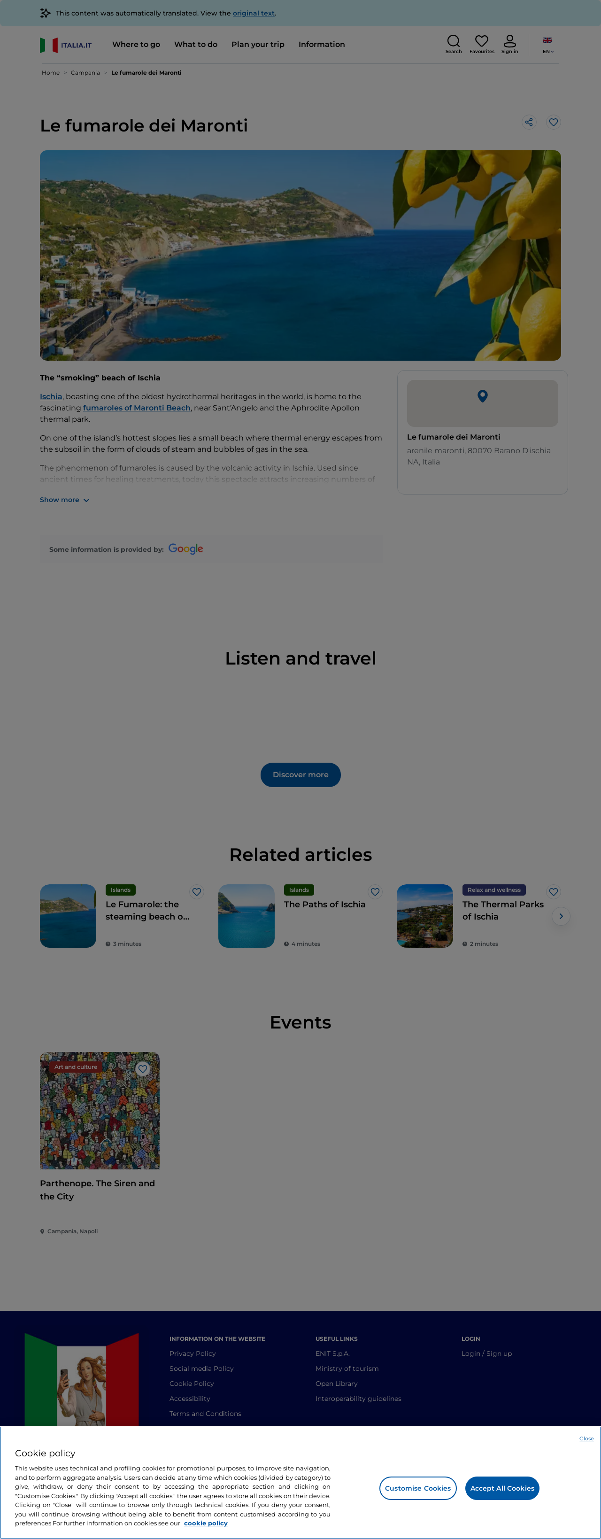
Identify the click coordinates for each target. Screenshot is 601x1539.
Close (586, 1438)
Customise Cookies (418, 1488)
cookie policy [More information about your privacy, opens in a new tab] (206, 1523)
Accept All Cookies (502, 1488)
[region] (300, 1482)
